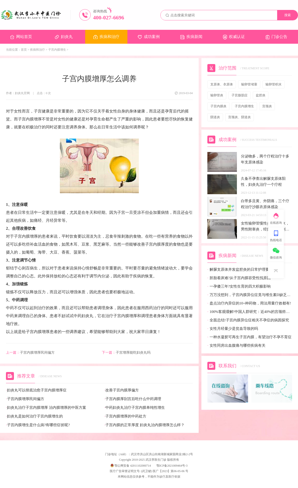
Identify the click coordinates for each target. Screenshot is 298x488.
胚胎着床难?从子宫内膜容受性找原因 (239, 278)
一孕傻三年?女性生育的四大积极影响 (239, 286)
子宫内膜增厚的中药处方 (125, 416)
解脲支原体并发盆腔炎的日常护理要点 (240, 269)
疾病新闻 (191, 37)
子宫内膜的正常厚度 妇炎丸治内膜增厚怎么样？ (144, 425)
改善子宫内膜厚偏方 (121, 390)
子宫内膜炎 (218, 106)
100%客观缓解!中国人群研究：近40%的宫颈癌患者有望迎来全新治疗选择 (249, 312)
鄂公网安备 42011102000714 (131, 465)
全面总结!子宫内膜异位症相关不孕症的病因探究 (248, 320)
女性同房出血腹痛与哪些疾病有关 (236, 345)
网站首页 (21, 37)
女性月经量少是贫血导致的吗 (232, 329)
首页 (24, 49)
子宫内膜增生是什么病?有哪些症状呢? (38, 425)
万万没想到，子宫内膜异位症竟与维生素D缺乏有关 (249, 295)
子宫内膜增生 (57, 49)
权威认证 (234, 37)
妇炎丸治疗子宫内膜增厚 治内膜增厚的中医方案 (46, 408)
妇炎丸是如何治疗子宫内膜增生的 (34, 416)
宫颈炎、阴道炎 (239, 117)
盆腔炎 (260, 95)
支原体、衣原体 (221, 84)
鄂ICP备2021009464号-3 (171, 465)
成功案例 (149, 37)
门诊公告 (276, 37)
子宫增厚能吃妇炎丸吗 (126, 352)
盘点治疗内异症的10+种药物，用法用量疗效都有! (249, 303)
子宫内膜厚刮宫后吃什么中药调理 (132, 399)
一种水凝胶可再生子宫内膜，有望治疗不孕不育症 (249, 337)
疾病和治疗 (106, 37)
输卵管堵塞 (249, 84)
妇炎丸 (64, 37)
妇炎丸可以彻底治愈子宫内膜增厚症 (36, 390)
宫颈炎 (267, 106)
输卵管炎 (216, 95)
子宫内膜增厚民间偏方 (30, 352)
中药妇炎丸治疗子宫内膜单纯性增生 (134, 408)
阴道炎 (215, 117)
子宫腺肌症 (239, 95)
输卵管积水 (273, 84)
